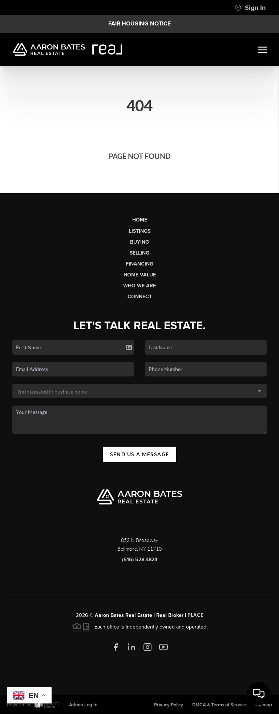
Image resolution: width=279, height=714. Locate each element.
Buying (139, 242)
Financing (139, 264)
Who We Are (139, 286)
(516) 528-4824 (139, 562)
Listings (139, 231)
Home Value (140, 275)
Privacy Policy (168, 705)
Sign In (250, 7)
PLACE (195, 618)
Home (139, 220)
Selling (139, 253)
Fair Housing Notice (139, 23)
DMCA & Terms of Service (219, 705)
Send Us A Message (139, 457)
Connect (140, 297)
